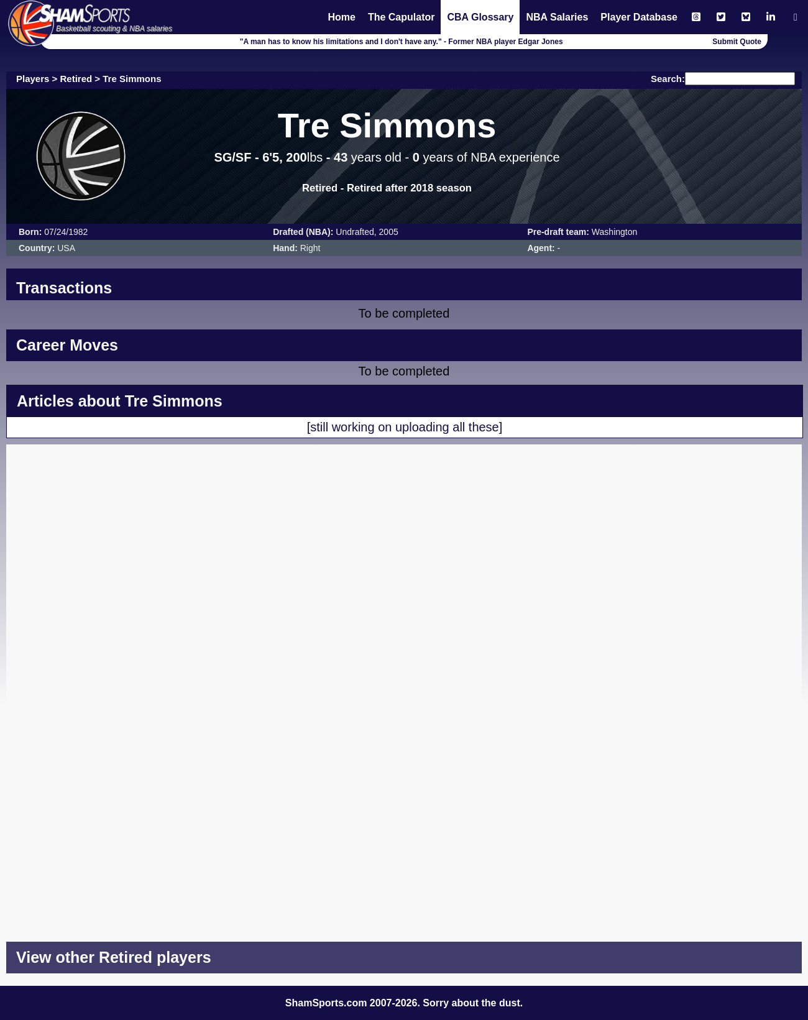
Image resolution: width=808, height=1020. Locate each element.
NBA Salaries (557, 17)
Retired (76, 78)
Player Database (638, 17)
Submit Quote (736, 41)
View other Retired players (113, 957)
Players (32, 78)
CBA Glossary (480, 17)
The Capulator (401, 17)
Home (341, 17)
